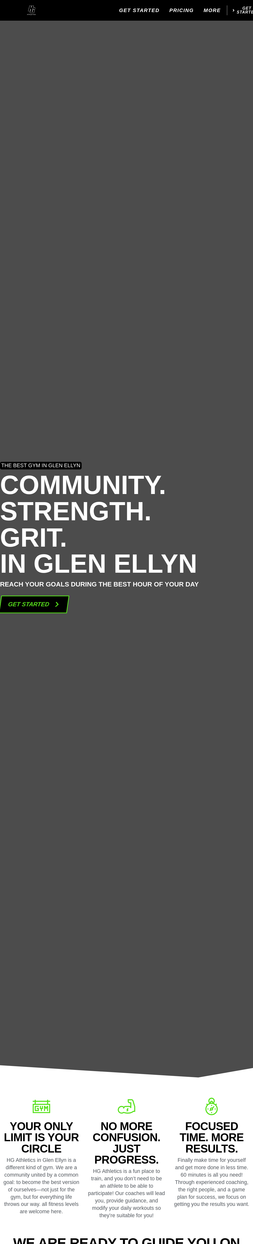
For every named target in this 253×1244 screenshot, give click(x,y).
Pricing (181, 10)
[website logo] (31, 10)
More (212, 10)
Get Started (139, 10)
